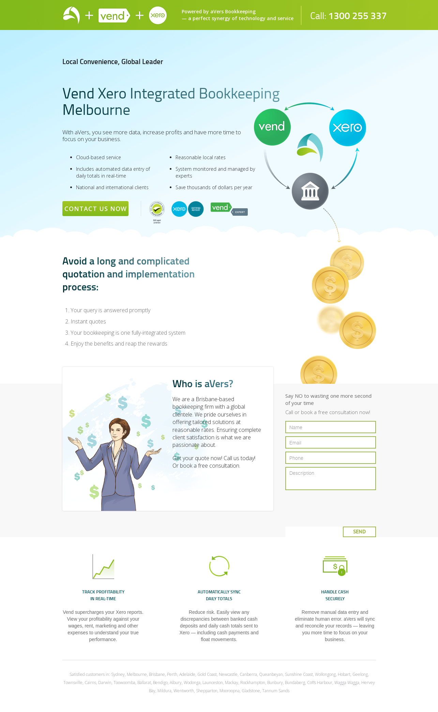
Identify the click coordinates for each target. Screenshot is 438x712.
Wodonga (192, 682)
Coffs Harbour (319, 682)
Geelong (360, 674)
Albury (176, 682)
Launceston (212, 682)
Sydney (118, 674)
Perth (172, 674)
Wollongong (325, 674)
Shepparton (206, 691)
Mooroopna (230, 691)
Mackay (231, 682)
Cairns (90, 682)
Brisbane (157, 674)
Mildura (164, 691)
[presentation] (333, 505)
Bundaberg (295, 682)
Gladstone (251, 691)
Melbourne (137, 674)
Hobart (344, 674)
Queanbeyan (271, 674)
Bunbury (275, 682)
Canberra (248, 674)
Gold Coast (207, 674)
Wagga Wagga (346, 682)
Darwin (104, 682)
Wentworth (183, 691)
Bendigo (160, 682)
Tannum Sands (275, 691)
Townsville (72, 682)
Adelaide (187, 674)
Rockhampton (252, 682)
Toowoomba (124, 682)
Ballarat (144, 682)
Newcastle (228, 674)
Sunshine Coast (299, 674)
